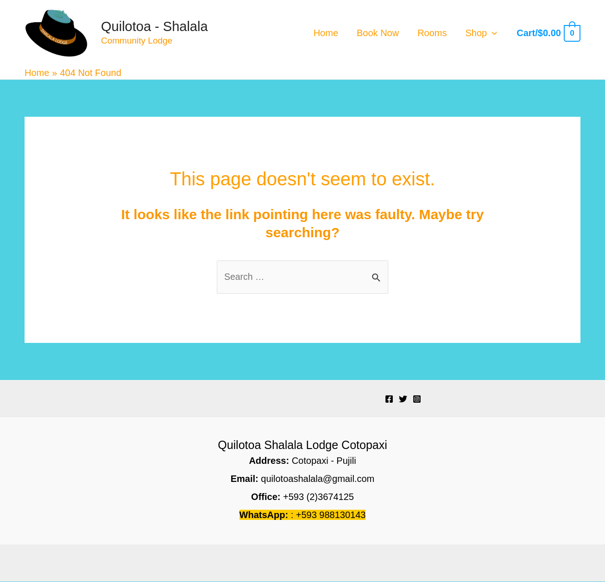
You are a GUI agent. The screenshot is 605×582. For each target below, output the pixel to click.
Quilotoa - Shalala (154, 26)
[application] (492, 33)
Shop (482, 33)
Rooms (432, 33)
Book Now (378, 33)
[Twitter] (403, 399)
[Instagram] (417, 399)
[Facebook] (389, 399)
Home (326, 33)
